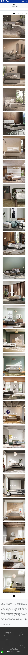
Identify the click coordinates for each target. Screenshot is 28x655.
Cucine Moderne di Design (7, 632)
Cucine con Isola (7, 635)
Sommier (14, 27)
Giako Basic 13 (14, 365)
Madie (7, 643)
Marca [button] (5, 9)
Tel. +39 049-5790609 (20, 648)
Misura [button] (12, 9)
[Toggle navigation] (26, 1)
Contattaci (21, 642)
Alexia (14, 123)
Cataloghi (21, 643)
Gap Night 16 (14, 437)
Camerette (21, 635)
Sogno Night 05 (14, 534)
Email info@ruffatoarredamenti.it (18, 649)
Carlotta (14, 172)
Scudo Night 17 (14, 582)
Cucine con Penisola (7, 634)
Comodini (21, 634)
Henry (14, 196)
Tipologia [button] (17, 9)
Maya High (14, 99)
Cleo (14, 220)
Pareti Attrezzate (7, 642)
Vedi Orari (21, 645)
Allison (14, 148)
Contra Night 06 (14, 558)
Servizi (21, 644)
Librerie (7, 640)
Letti (17, 6)
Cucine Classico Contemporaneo (7, 633)
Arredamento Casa (14, 6)
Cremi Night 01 (14, 461)
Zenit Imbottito (14, 292)
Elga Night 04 (14, 510)
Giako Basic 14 (14, 389)
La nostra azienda (21, 640)
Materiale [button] (8, 9)
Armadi (21, 633)
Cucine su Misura (7, 636)
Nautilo (14, 268)
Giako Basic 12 (14, 341)
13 (26, 13)
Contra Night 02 (14, 485)
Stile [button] (14, 9)
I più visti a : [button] (22, 9)
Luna (14, 244)
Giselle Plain (14, 51)
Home (10, 6)
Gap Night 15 (14, 413)
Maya (14, 75)
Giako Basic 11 (14, 317)
